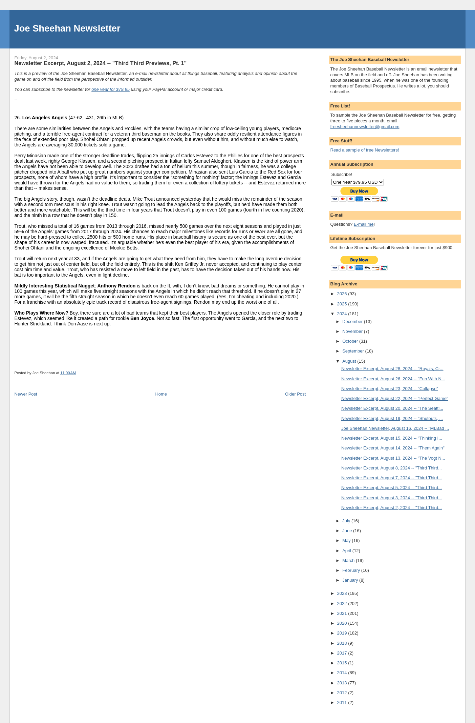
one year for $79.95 (110, 89)
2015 (342, 662)
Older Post (295, 394)
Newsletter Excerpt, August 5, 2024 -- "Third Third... (391, 487)
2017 (342, 653)
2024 (342, 313)
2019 (342, 633)
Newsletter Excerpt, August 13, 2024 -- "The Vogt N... (393, 458)
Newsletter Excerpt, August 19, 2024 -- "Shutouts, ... (392, 418)
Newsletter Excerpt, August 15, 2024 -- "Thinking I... (391, 438)
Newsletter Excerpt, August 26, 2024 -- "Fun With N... (393, 378)
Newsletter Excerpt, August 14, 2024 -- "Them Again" (393, 447)
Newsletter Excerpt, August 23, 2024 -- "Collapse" (389, 388)
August (349, 361)
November (353, 331)
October (350, 341)
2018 (342, 643)
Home (161, 394)
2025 (342, 303)
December (353, 321)
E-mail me (364, 224)
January (350, 580)
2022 (342, 603)
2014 (342, 672)
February (351, 570)
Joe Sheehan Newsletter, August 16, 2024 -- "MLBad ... (395, 428)
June (347, 530)
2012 (342, 692)
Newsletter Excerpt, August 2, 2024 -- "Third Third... (391, 507)
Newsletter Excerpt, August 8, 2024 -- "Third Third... (391, 467)
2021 (342, 613)
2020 (342, 623)
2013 (342, 682)
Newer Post (25, 394)
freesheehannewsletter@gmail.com (365, 126)
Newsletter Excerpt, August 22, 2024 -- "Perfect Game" (394, 398)
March (349, 560)
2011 (342, 702)
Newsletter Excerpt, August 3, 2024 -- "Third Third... (391, 497)
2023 (342, 593)
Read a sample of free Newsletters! (364, 150)
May (347, 540)
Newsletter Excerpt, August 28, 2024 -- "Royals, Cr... (392, 368)
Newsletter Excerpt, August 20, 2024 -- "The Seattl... (392, 408)
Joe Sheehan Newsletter (67, 28)
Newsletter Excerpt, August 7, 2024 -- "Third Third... (391, 477)
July (346, 520)
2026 (342, 293)
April (347, 550)
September (353, 351)
